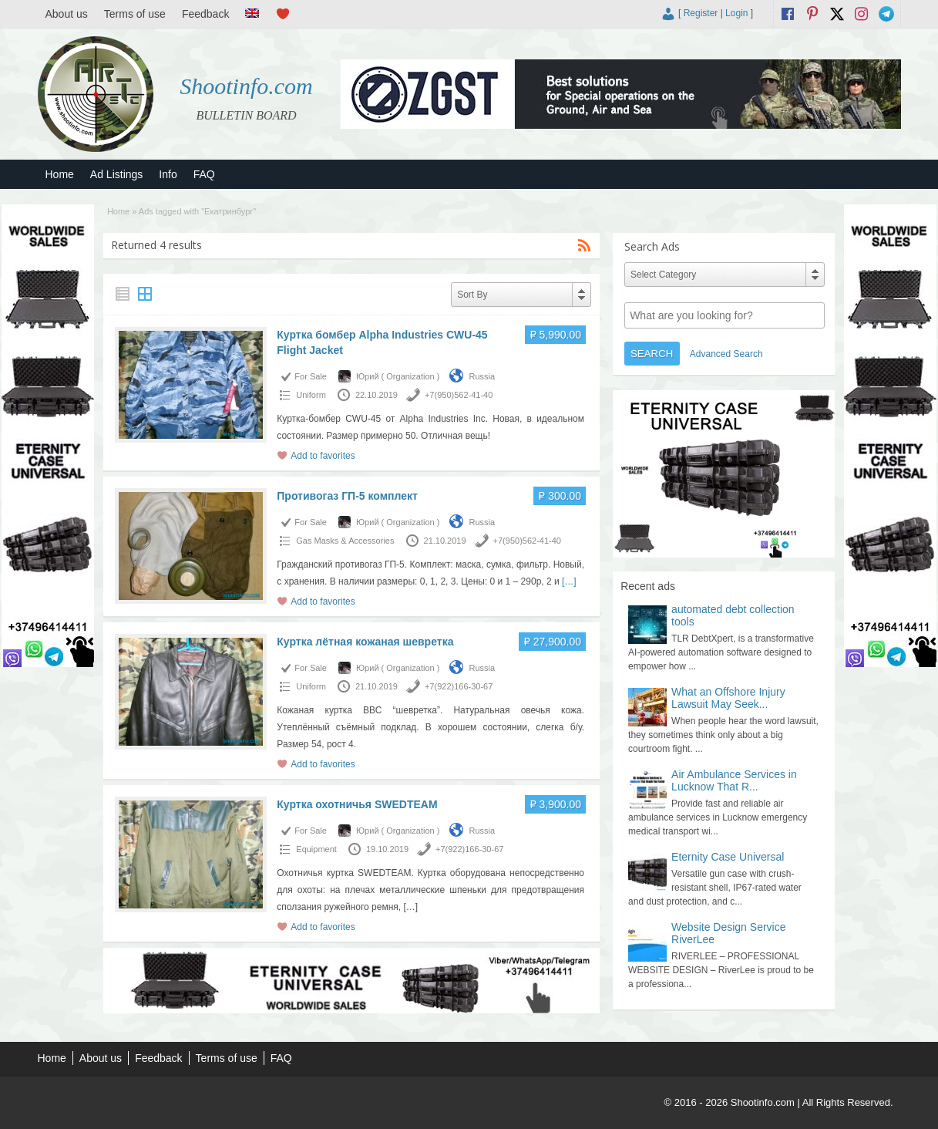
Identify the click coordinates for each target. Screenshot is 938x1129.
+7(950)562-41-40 (459, 394)
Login (736, 13)
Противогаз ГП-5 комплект (347, 496)
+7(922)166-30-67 (459, 686)
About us (66, 14)
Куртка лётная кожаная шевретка (365, 641)
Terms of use (135, 14)
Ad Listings (116, 174)
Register (701, 13)
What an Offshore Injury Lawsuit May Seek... (728, 698)
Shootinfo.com (246, 86)
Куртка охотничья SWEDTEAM (357, 804)
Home (59, 174)
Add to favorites (323, 455)
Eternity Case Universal (727, 857)
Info (168, 174)
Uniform (311, 394)
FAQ (204, 174)
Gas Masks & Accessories (345, 540)
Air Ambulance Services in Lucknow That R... (734, 780)
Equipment (316, 849)
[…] (569, 581)
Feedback (205, 14)
